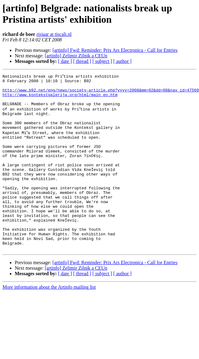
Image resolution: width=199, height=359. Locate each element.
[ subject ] (102, 61)
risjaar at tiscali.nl (54, 34)
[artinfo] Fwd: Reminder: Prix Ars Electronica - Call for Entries (115, 50)
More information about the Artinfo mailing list (49, 320)
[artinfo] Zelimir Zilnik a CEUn (76, 55)
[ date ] (65, 61)
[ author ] (122, 61)
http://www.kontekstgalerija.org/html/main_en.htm (59, 98)
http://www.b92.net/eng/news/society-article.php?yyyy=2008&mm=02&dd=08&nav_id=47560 (100, 93)
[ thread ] (82, 61)
